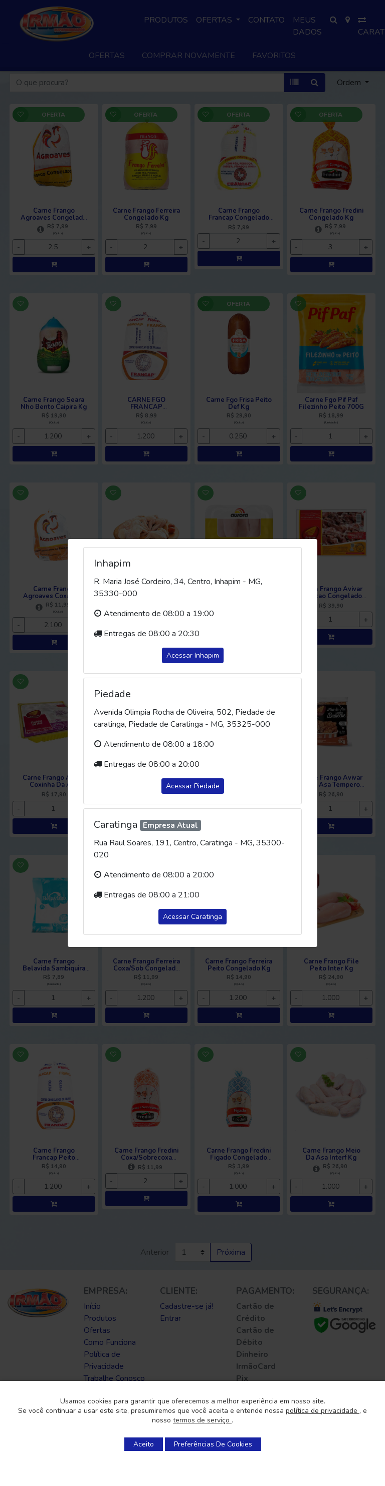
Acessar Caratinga (192, 916)
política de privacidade (322, 1410)
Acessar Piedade (193, 786)
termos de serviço (202, 1420)
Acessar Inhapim (192, 655)
